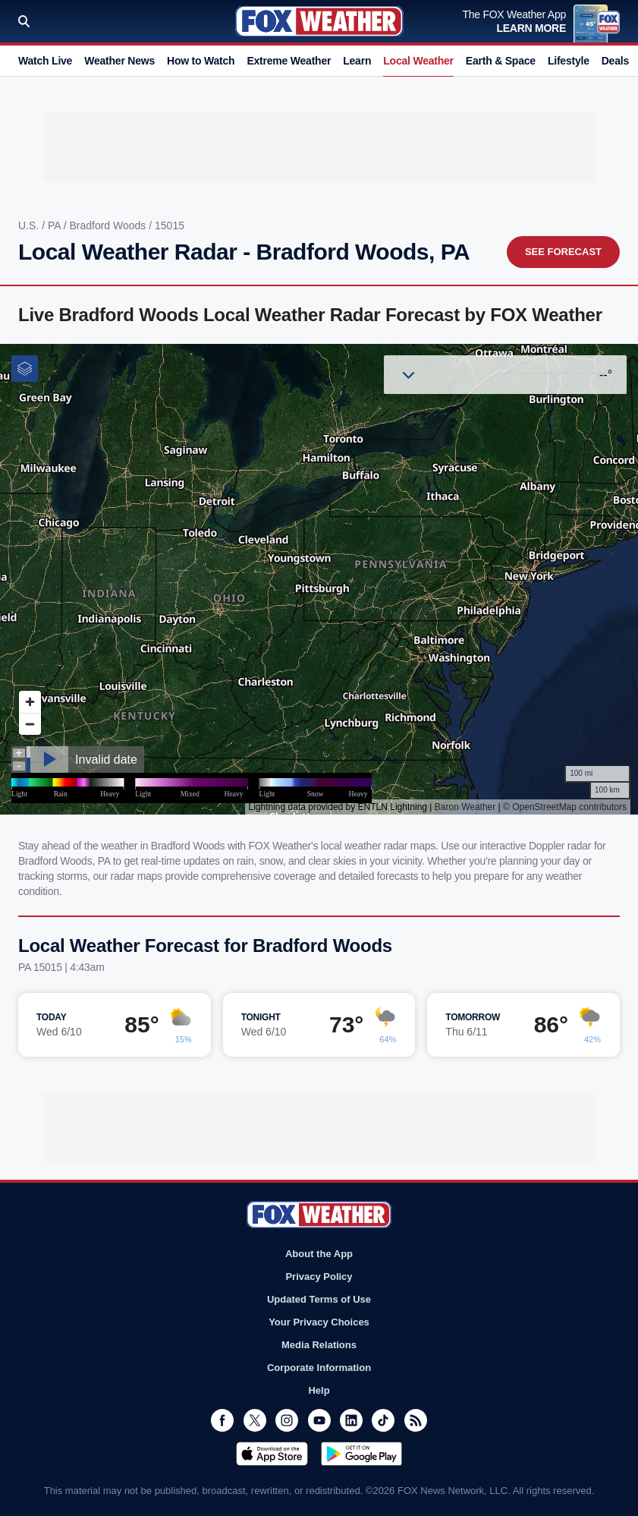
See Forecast (563, 251)
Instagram (286, 1420)
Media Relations (319, 1345)
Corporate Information (319, 1367)
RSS (415, 1420)
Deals (615, 61)
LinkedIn (351, 1420)
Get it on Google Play (361, 1454)
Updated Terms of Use (319, 1299)
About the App (319, 1253)
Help (318, 1390)
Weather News (119, 61)
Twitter (255, 1420)
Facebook (222, 1420)
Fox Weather (319, 21)
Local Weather (418, 61)
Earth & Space (501, 61)
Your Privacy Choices (319, 1322)
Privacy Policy (318, 1276)
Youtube (319, 1420)
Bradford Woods (109, 225)
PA (56, 225)
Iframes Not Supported (319, 579)
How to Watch (200, 61)
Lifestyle (568, 61)
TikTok (383, 1420)
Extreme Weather (289, 61)
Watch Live (45, 61)
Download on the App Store (272, 1454)
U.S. (30, 225)
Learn (357, 61)
